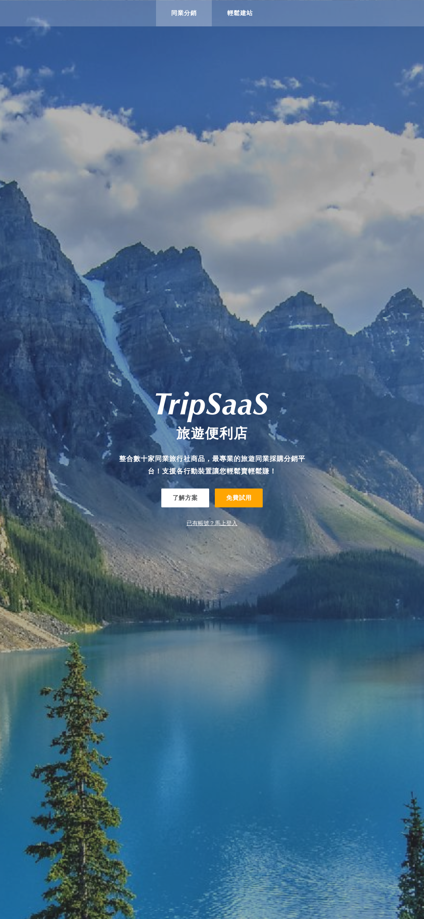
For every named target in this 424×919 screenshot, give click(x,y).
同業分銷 (184, 13)
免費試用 (238, 498)
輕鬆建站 (240, 13)
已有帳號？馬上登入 (212, 523)
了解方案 (185, 498)
